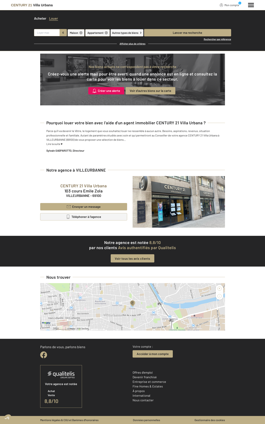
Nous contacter (143, 400)
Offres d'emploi (143, 372)
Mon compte (229, 5)
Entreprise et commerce (149, 382)
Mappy (72, 329)
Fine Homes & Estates (148, 386)
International (141, 395)
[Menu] (251, 4)
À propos (139, 391)
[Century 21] (32, 5)
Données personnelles (146, 420)
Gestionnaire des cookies (210, 420)
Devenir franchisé (145, 377)
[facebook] (43, 354)
